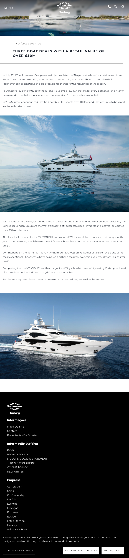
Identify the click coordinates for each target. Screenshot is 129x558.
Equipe (11, 516)
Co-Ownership (16, 495)
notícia (11, 499)
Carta (10, 490)
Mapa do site (15, 426)
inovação (12, 508)
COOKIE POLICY (17, 467)
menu (8, 8)
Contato (12, 431)
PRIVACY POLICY (17, 454)
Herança (12, 525)
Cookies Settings (19, 550)
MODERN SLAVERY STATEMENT (27, 458)
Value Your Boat (17, 529)
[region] (64, 545)
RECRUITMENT (16, 471)
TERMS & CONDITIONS (21, 463)
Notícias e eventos (27, 43)
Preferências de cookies (22, 435)
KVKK (10, 450)
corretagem (14, 486)
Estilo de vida (16, 520)
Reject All (113, 550)
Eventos (12, 503)
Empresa (12, 512)
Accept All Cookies (81, 550)
